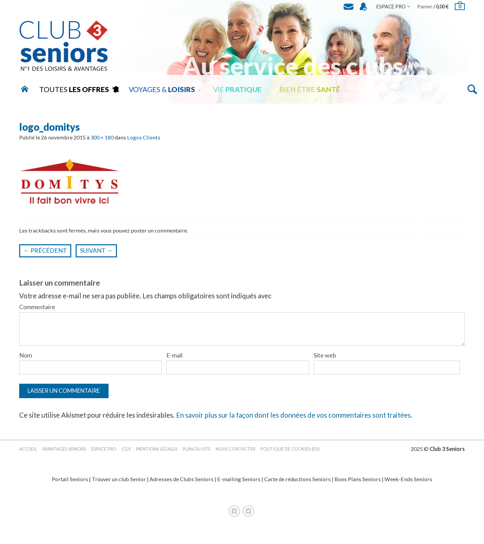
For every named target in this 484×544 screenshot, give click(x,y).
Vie (237, 89)
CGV (126, 453)
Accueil (28, 453)
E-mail (174, 355)
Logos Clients (143, 137)
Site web (325, 355)
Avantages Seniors (64, 453)
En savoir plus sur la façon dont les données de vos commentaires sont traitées (293, 419)
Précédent (45, 250)
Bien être (309, 89)
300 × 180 (102, 137)
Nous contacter (235, 453)
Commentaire (37, 306)
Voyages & (162, 89)
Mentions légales (156, 453)
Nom (25, 355)
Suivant (96, 250)
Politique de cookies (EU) (290, 453)
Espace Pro (391, 6)
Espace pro (104, 453)
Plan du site (197, 453)
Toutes (74, 89)
